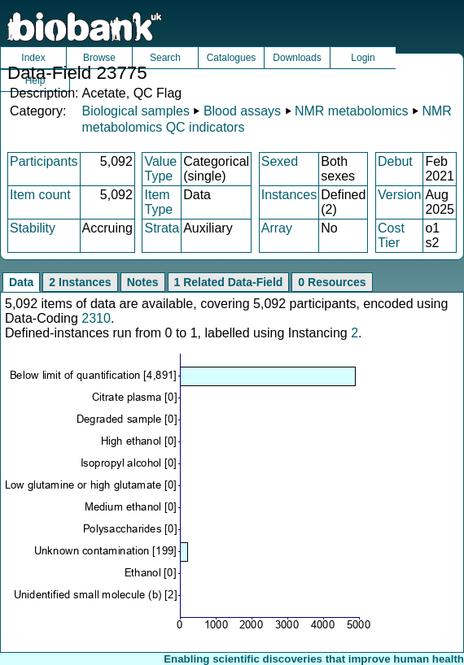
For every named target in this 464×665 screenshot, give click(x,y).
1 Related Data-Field (228, 282)
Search (165, 57)
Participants (44, 161)
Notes (143, 282)
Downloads (297, 57)
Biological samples (135, 111)
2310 (96, 318)
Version (399, 195)
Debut (395, 161)
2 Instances (80, 282)
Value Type (160, 168)
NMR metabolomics (352, 111)
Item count (40, 195)
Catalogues (231, 57)
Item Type (158, 202)
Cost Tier (391, 235)
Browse (99, 57)
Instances (289, 195)
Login (362, 57)
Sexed (279, 161)
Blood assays (242, 111)
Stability (32, 228)
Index (33, 57)
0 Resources (332, 282)
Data (21, 282)
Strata (161, 228)
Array (276, 228)
